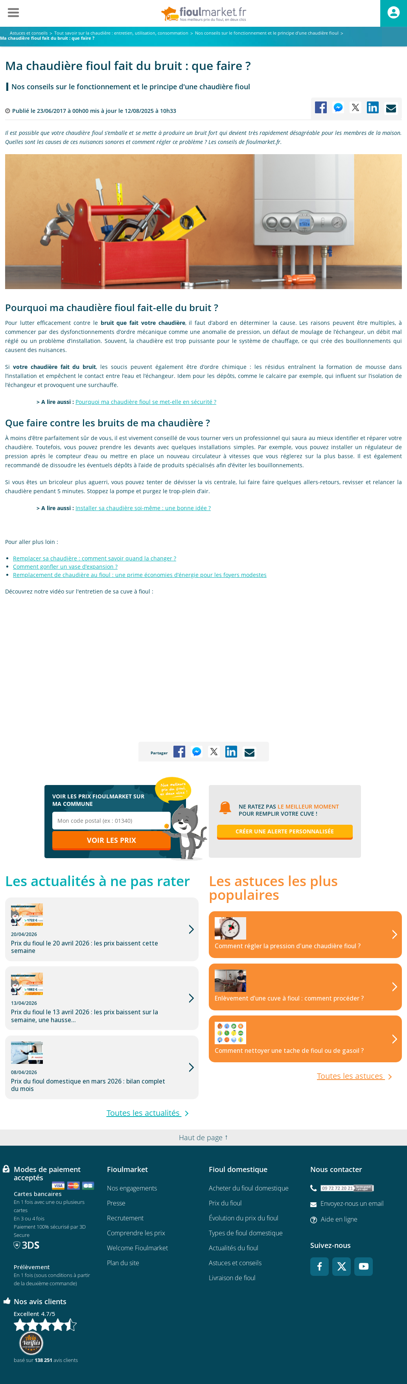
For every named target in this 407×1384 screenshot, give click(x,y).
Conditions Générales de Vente (67, 1355)
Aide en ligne (339, 1183)
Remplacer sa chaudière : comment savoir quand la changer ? (94, 558)
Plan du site (123, 1227)
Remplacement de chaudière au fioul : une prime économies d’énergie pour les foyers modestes (140, 575)
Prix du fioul (225, 1167)
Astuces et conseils (235, 1227)
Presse (116, 1167)
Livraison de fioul (232, 1242)
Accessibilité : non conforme (343, 1355)
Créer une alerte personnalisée (285, 831)
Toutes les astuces (351, 1077)
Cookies (296, 1355)
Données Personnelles (254, 1355)
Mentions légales (203, 1355)
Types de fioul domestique (246, 1197)
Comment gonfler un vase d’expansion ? (65, 566)
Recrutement (125, 1182)
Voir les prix (111, 840)
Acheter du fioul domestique (249, 1152)
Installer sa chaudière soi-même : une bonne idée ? (143, 508)
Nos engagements (132, 1152)
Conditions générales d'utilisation (142, 1355)
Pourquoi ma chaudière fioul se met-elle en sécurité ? (146, 401)
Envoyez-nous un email (352, 1168)
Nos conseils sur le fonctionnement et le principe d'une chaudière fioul (130, 86)
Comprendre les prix (136, 1197)
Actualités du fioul (233, 1212)
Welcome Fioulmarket (137, 1212)
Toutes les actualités (144, 1069)
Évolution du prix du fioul (243, 1182)
